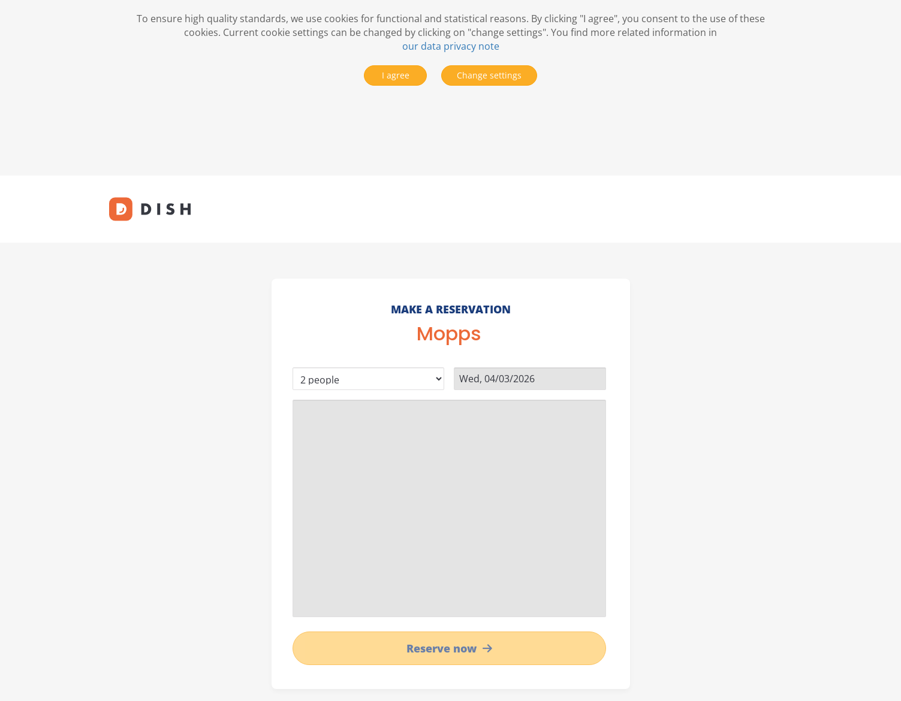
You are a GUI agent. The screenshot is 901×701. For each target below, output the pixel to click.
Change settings (489, 75)
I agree (395, 75)
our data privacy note (450, 46)
